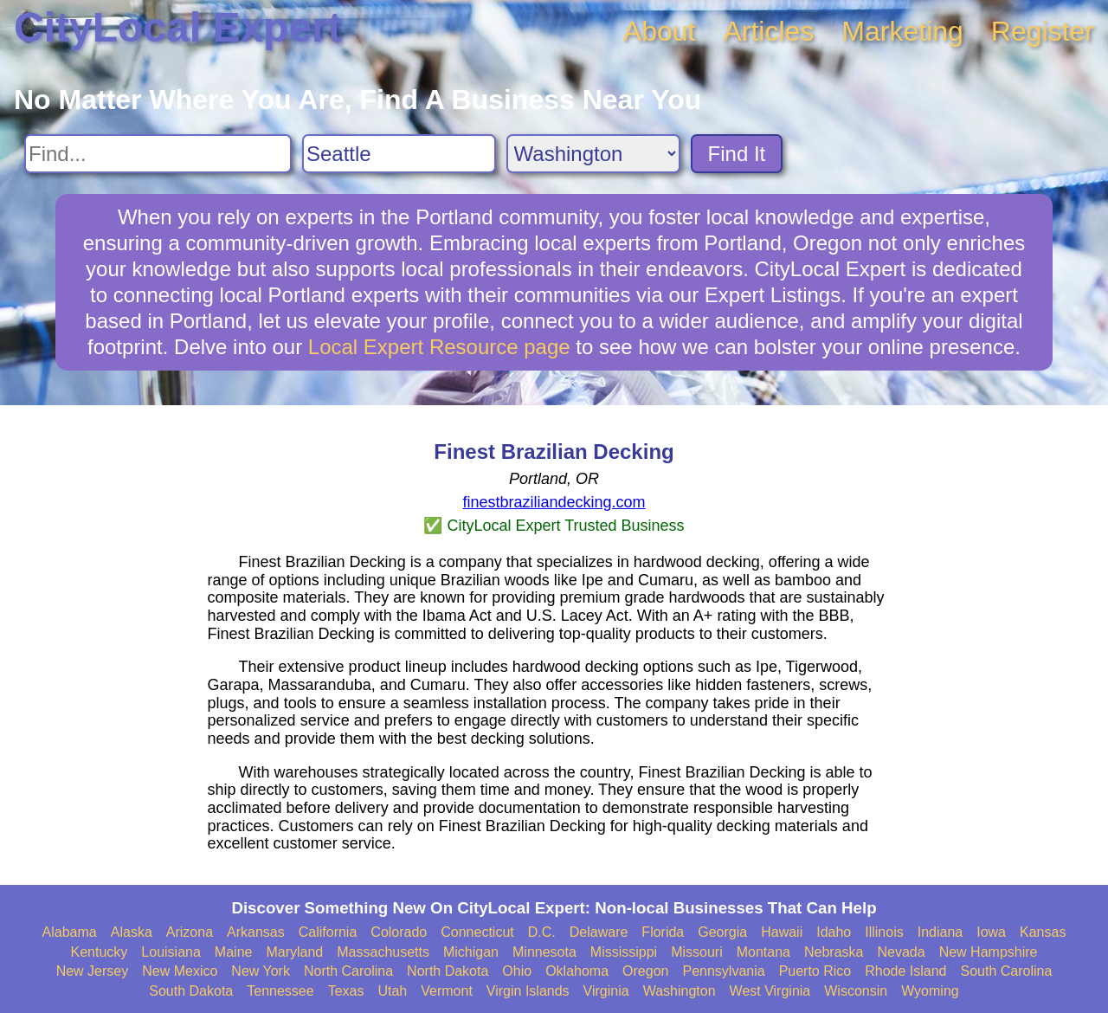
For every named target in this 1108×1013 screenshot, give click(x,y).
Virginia (606, 991)
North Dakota (447, 971)
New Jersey (92, 971)
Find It (737, 153)
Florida (662, 932)
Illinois (884, 932)
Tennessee (280, 991)
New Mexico (179, 971)
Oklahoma (577, 971)
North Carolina (348, 971)
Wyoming (930, 991)
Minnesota (544, 952)
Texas (346, 991)
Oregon (645, 971)
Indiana (940, 932)
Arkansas (256, 932)
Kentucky (99, 952)
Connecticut (477, 932)
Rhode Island (905, 971)
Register (1042, 31)
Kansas (1043, 932)
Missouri (697, 952)
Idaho (833, 932)
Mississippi (623, 952)
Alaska (131, 932)
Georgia (722, 932)
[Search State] (593, 153)
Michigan (471, 952)
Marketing (902, 31)
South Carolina (1007, 971)
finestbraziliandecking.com (553, 502)
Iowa (991, 932)
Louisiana (171, 952)
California (328, 932)
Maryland (294, 952)
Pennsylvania (723, 971)
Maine (234, 952)
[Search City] (399, 153)
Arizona (189, 932)
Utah (392, 991)
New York (260, 971)
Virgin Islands (528, 991)
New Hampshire (988, 952)
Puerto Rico (815, 971)
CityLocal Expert (178, 27)
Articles (768, 31)
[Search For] (158, 153)
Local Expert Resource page (439, 346)
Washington (679, 991)
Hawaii (781, 932)
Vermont (447, 991)
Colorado (398, 932)
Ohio (516, 971)
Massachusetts (383, 952)
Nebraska (833, 952)
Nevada (900, 952)
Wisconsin (855, 991)
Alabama (69, 932)
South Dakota (191, 991)
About (659, 31)
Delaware (599, 932)
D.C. (542, 932)
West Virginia (770, 991)
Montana (763, 952)
